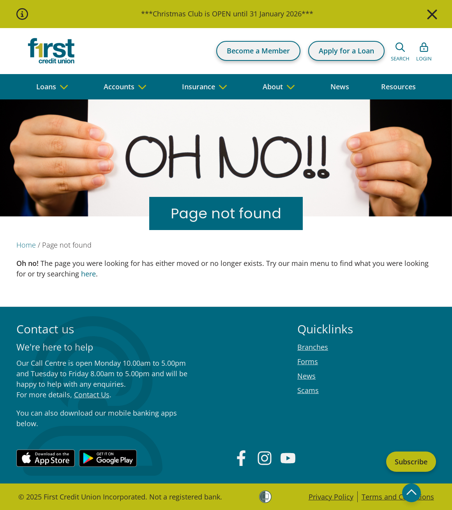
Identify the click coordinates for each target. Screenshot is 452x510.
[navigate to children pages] (64, 87)
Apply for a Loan (346, 50)
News (306, 376)
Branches (312, 347)
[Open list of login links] (424, 51)
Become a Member (258, 50)
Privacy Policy (331, 496)
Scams (308, 390)
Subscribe (411, 461)
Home (26, 245)
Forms (307, 361)
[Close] (431, 14)
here (87, 273)
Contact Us (91, 394)
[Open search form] (400, 51)
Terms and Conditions (398, 496)
